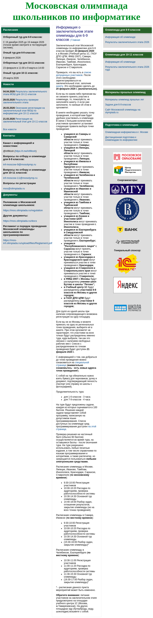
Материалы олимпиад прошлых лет (124, 99)
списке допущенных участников (73, 74)
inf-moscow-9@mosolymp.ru (19, 164)
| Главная (75, 40)
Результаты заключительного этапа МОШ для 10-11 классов (25, 93)
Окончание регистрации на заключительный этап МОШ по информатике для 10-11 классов (24, 111)
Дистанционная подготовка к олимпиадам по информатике (121, 138)
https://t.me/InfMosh (25, 151)
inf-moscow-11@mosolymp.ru (20, 177)
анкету (59, 86)
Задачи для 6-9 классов (118, 104)
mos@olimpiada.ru (14, 188)
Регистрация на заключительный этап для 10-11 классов (25, 120)
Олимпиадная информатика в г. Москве (126, 132)
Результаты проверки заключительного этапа (20, 101)
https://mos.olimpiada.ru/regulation (23, 210)
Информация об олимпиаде (120, 37)
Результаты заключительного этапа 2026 (127, 42)
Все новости (9, 129)
